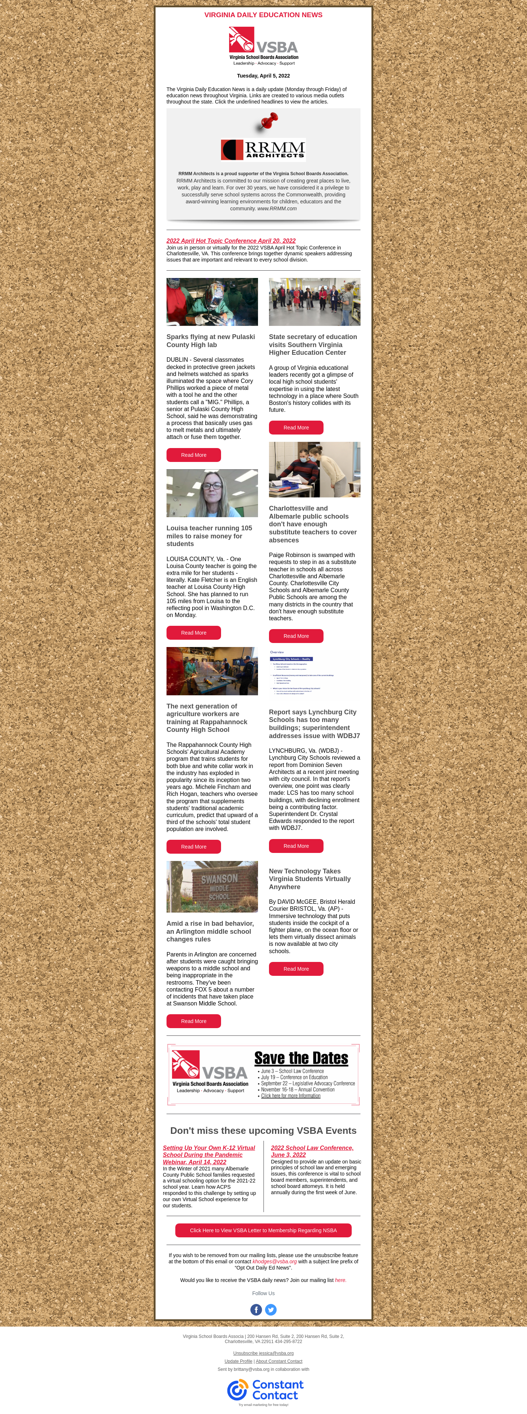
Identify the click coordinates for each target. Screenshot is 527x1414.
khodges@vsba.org (275, 1261)
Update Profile (239, 1361)
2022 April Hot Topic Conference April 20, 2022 (231, 241)
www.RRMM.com (276, 208)
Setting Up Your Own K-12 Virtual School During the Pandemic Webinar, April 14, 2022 (209, 1155)
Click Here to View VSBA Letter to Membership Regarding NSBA (263, 1230)
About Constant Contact (279, 1361)
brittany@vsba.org (252, 1369)
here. (341, 1280)
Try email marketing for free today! (264, 1405)
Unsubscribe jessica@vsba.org (263, 1353)
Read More (193, 455)
